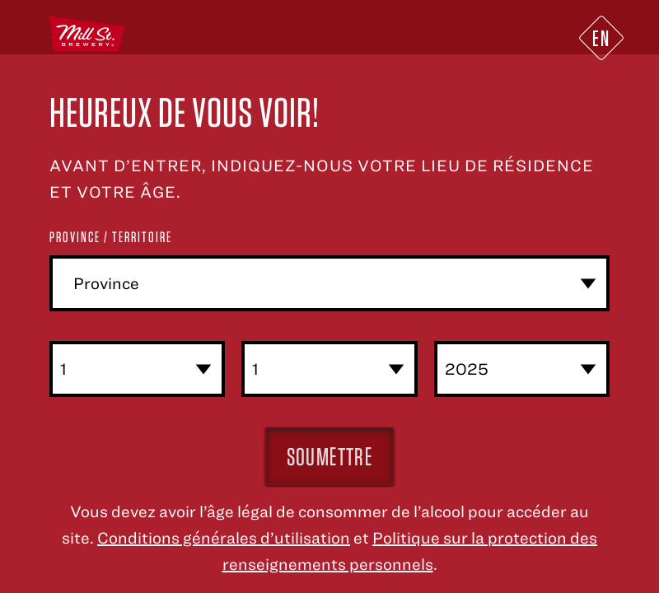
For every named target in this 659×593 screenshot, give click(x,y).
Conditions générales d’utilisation (223, 537)
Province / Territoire (110, 236)
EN (601, 38)
